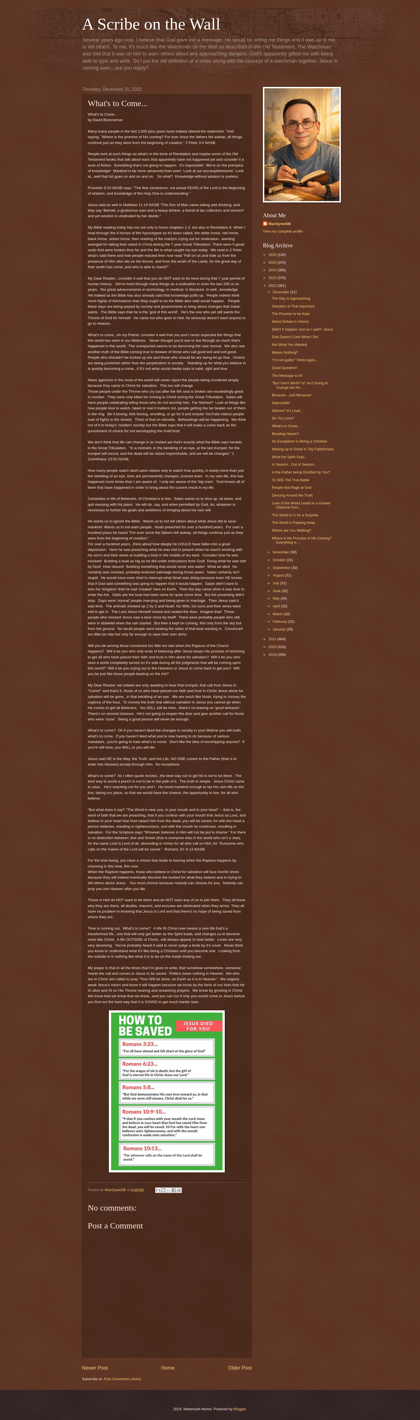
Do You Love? (283, 418)
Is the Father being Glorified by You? (301, 472)
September (282, 568)
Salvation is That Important (293, 306)
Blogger (240, 1409)
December (281, 292)
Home (168, 1368)
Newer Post (95, 1368)
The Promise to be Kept (290, 314)
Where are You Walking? (291, 530)
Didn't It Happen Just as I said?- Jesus (302, 329)
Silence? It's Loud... (287, 411)
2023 (272, 278)
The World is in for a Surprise (295, 515)
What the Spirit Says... (289, 457)
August (279, 575)
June (277, 591)
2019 (272, 654)
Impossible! (281, 403)
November (281, 552)
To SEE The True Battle (290, 480)
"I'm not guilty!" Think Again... (295, 360)
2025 (272, 262)
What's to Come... (286, 426)
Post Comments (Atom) (122, 1379)
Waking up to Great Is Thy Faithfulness (303, 449)
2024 (272, 270)
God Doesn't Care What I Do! (295, 337)
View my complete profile (283, 231)
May (276, 598)
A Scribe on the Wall (151, 24)
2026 (272, 255)
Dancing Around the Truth (292, 495)
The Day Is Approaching (291, 298)
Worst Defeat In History (290, 321)
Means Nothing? (285, 352)
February (280, 621)
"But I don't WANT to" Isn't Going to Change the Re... (300, 385)
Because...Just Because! (291, 395)
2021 (272, 639)
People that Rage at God (291, 487)
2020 (272, 647)
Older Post (240, 1368)
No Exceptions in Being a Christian (299, 441)
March (278, 614)
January (279, 629)
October (279, 560)
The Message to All (287, 375)
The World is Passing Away (293, 522)
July (276, 583)
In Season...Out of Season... (294, 464)
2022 (272, 285)
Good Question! (284, 368)
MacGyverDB (279, 224)
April (277, 606)
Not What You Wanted (289, 345)
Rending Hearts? (285, 434)
